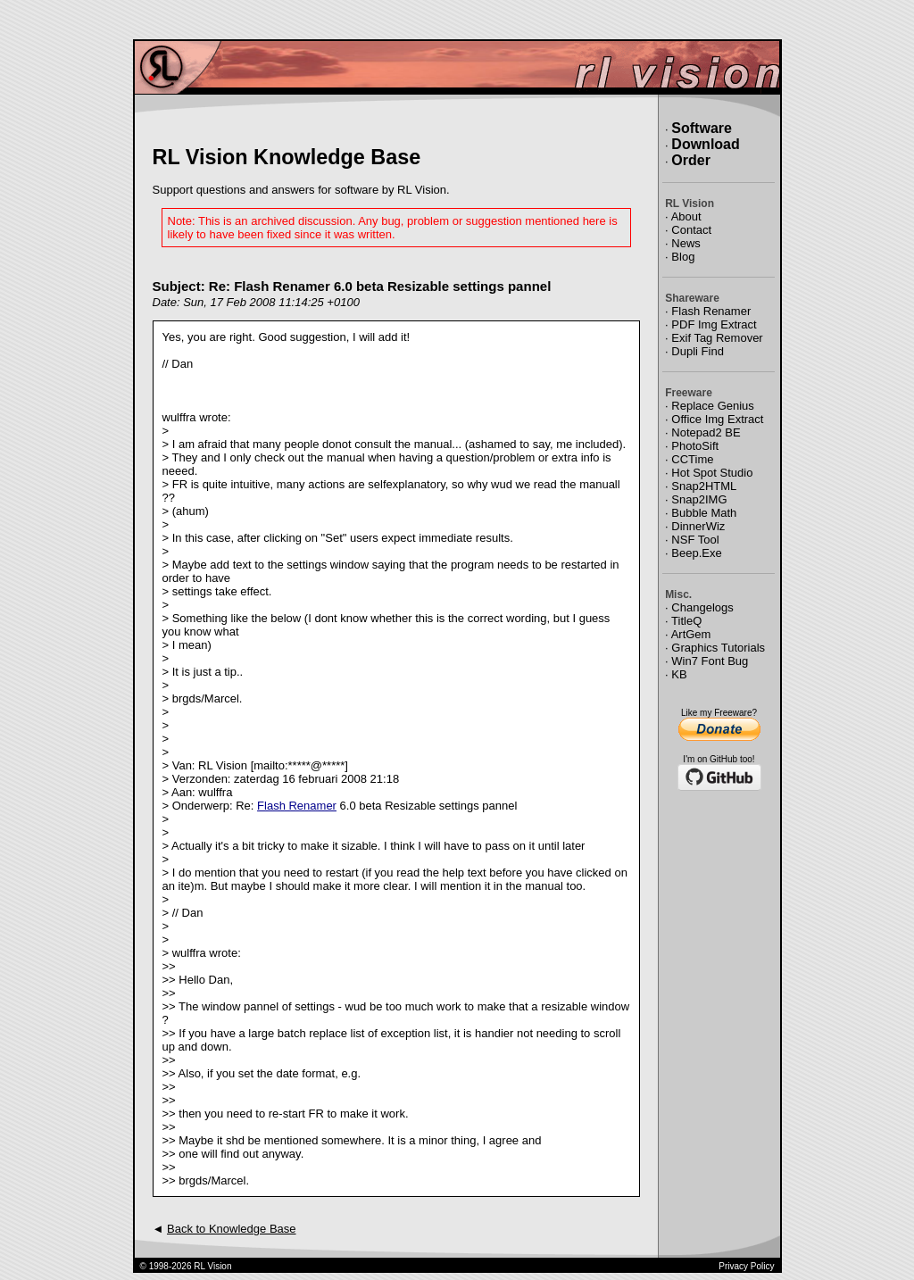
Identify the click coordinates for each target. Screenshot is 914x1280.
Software (701, 128)
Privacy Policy (746, 1266)
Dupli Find (697, 351)
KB (678, 674)
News (686, 243)
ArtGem (691, 634)
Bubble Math (703, 512)
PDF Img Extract (713, 324)
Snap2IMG (699, 499)
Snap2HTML (703, 486)
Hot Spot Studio (711, 472)
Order (690, 160)
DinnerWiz (698, 526)
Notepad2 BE (705, 432)
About (686, 216)
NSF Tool (695, 539)
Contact (691, 230)
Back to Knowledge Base (231, 1228)
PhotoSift (695, 446)
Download (705, 144)
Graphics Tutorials (718, 647)
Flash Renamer (297, 805)
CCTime (692, 459)
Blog (682, 256)
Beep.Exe (696, 553)
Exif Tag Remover (716, 338)
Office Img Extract (717, 419)
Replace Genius (712, 405)
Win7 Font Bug (709, 661)
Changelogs (702, 607)
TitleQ (686, 621)
